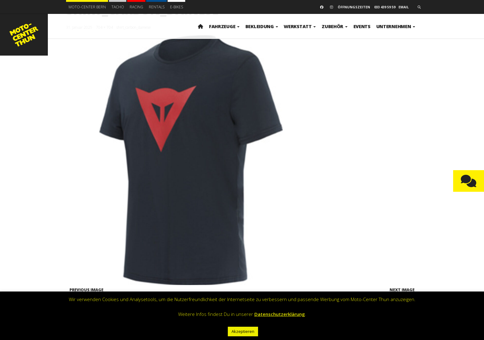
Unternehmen (395, 26)
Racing (136, 7)
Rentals (157, 7)
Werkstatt (300, 26)
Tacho (117, 7)
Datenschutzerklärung (279, 314)
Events (361, 26)
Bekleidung (261, 26)
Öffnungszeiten (354, 7)
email (403, 7)
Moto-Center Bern (87, 7)
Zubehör (335, 26)
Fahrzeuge (224, 26)
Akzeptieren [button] (243, 331)
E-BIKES (176, 7)
